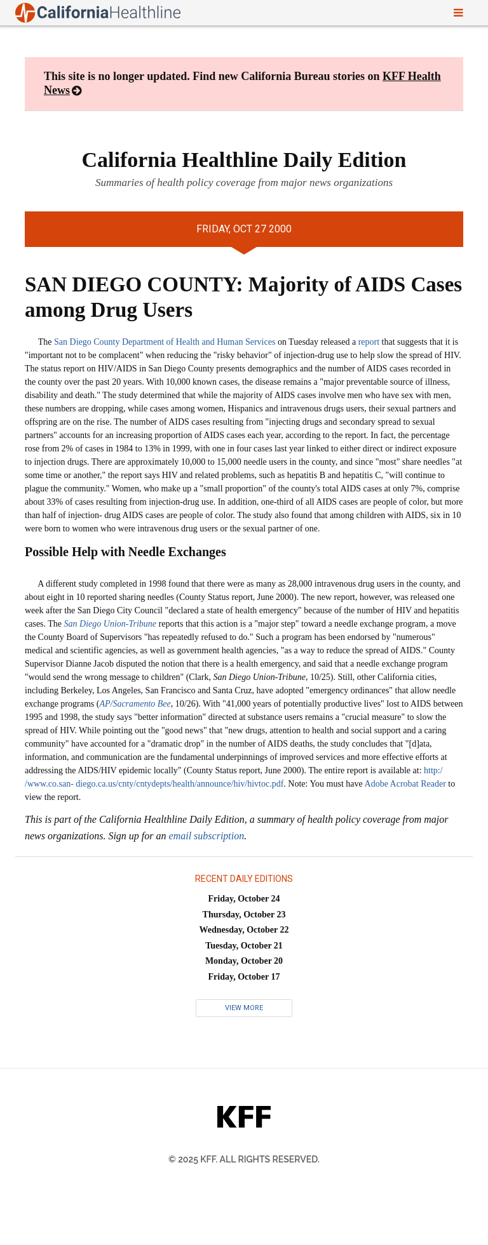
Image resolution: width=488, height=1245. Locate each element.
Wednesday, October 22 (244, 930)
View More (244, 1008)
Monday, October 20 (244, 961)
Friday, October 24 (244, 898)
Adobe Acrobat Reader (405, 784)
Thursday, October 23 (244, 914)
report (368, 342)
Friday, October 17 (244, 977)
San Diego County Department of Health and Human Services (164, 342)
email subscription (207, 835)
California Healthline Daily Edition (244, 159)
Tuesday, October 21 (244, 945)
